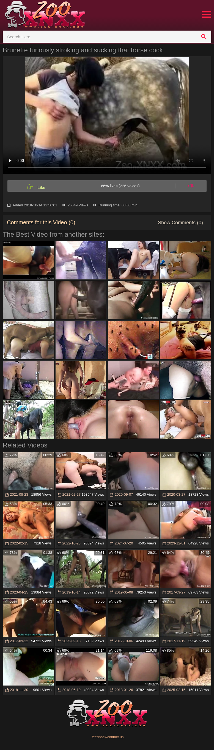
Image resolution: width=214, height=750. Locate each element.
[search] (203, 37)
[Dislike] (191, 186)
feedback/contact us (108, 737)
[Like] (36, 186)
